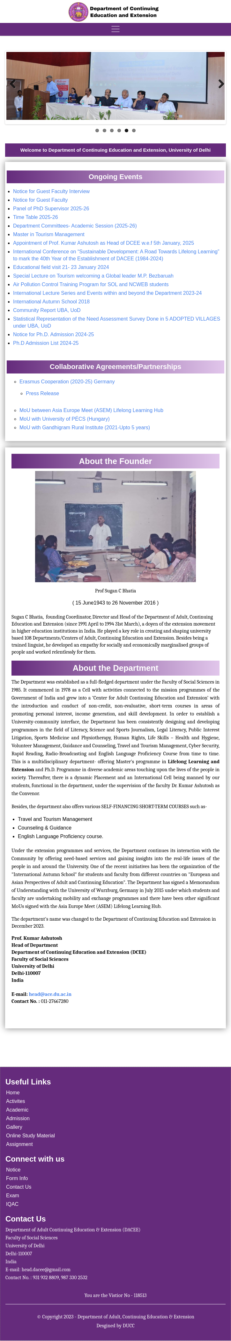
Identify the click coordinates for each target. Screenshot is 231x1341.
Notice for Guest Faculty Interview (52, 191)
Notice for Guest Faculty (40, 200)
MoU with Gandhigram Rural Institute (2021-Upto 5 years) (84, 427)
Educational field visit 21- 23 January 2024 (61, 267)
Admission (18, 1118)
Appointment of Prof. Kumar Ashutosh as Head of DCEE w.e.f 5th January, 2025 (103, 243)
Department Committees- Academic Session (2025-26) (75, 225)
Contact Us (18, 1187)
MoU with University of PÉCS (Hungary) (64, 419)
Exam (12, 1195)
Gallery (14, 1127)
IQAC (12, 1204)
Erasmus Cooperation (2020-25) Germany (67, 381)
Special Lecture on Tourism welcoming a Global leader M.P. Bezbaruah (93, 276)
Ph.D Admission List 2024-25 (45, 343)
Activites (15, 1101)
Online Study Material (30, 1135)
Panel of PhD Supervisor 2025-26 (51, 208)
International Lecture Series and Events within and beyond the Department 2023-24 (107, 293)
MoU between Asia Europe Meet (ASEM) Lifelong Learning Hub (91, 410)
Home (13, 1092)
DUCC (129, 1326)
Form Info (17, 1178)
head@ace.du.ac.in (50, 994)
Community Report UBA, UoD (47, 310)
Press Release (42, 393)
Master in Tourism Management (49, 234)
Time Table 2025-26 (35, 217)
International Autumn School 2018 (51, 301)
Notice (13, 1169)
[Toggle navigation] (115, 29)
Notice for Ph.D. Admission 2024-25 (53, 334)
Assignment (19, 1144)
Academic (17, 1110)
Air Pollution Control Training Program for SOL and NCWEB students (91, 284)
